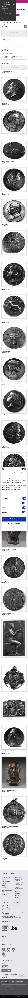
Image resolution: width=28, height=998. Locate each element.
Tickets (3, 883)
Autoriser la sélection (14, 523)
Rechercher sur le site (3, 940)
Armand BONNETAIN (6, 54)
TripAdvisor (3, 956)
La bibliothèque (18, 879)
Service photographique (20, 882)
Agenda (4, 6)
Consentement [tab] (6, 473)
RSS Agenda (4, 963)
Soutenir (17, 895)
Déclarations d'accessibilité (9, 988)
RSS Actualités (4, 966)
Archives (17, 883)
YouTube (8, 951)
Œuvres (25, 26)
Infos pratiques (5, 2)
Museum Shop (4, 888)
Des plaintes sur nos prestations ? (10, 986)
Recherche (5, 16)
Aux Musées (4, 885)
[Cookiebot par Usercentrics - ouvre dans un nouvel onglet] (20, 469)
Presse (17, 897)
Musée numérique (19, 888)
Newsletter (7, 970)
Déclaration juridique (8, 990)
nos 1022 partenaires (12, 480)
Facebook (4, 951)
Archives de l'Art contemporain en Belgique (18, 886)
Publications (17, 880)
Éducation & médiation (7, 14)
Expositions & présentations (8, 4)
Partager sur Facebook (2, 26)
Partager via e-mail (7, 26)
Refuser (14, 528)
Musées (4, 10)
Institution (4, 12)
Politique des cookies (8, 992)
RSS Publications (5, 967)
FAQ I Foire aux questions (5, 878)
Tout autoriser (14, 518)
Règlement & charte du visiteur (6, 891)
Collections (5, 8)
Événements (4, 887)
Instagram (13, 951)
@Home (4, 17)
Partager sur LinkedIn (5, 26)
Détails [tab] (14, 473)
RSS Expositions (5, 965)
